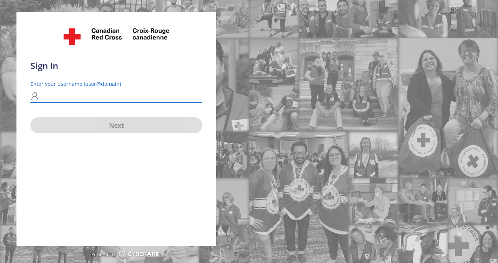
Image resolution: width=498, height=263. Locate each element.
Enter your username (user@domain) (75, 83)
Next (116, 125)
